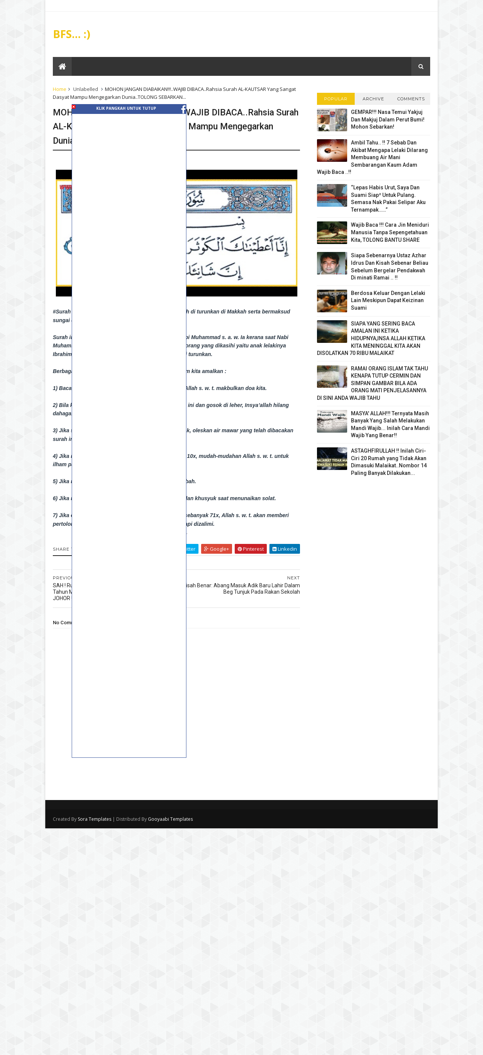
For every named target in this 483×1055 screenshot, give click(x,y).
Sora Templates (94, 819)
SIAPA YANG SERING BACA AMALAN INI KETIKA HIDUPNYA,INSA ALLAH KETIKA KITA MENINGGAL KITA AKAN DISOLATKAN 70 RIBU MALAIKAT (371, 338)
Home (59, 89)
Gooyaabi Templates (170, 819)
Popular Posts (336, 100)
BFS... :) (71, 34)
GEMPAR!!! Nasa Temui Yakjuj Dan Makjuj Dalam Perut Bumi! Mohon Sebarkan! (388, 119)
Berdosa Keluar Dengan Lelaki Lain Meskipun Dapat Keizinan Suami (388, 300)
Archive (373, 98)
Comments (411, 98)
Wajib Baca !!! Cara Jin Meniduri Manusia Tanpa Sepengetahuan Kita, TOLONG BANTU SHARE (390, 232)
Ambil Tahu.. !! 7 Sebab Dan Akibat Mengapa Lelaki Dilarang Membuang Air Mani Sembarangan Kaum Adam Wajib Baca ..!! (372, 157)
